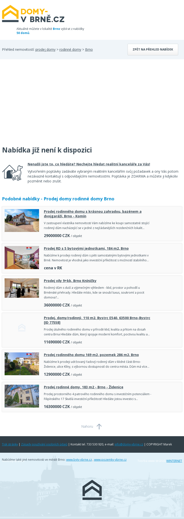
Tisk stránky (10, 444)
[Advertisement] (38, 105)
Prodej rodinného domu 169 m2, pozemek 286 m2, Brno (91, 354)
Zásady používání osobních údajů (44, 444)
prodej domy (45, 49)
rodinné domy (70, 49)
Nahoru (87, 426)
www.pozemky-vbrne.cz (110, 460)
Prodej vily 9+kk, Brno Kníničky (70, 280)
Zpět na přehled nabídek (153, 49)
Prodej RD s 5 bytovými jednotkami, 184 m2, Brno (86, 248)
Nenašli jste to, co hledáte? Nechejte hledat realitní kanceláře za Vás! (89, 164)
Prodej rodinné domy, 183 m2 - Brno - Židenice (83, 387)
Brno (89, 49)
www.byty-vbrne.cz (79, 460)
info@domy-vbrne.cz (129, 444)
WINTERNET (174, 461)
